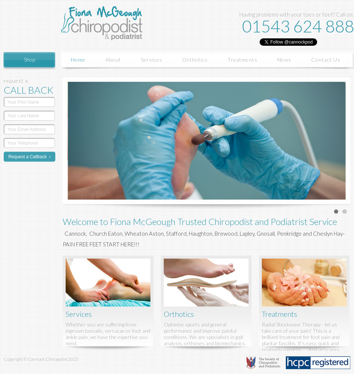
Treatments (242, 59)
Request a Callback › (29, 156)
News (284, 59)
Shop (29, 59)
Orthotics (195, 59)
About (113, 59)
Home (78, 59)
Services (151, 59)
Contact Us (325, 59)
